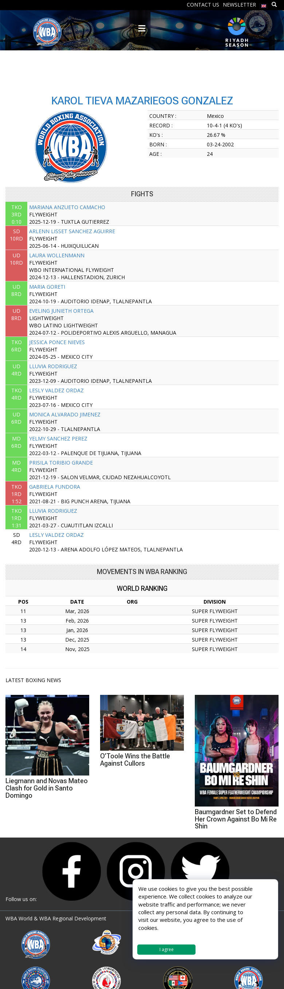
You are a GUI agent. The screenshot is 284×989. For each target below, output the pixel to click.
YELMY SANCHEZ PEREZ (58, 438)
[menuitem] (264, 4)
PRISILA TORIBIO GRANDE (61, 462)
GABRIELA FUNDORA (54, 486)
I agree (166, 949)
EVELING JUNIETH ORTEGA (61, 310)
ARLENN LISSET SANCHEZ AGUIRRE (72, 231)
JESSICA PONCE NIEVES (57, 342)
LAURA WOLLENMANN (56, 255)
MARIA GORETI (47, 286)
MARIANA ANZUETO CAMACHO (67, 207)
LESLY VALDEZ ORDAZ (56, 390)
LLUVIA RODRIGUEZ (53, 366)
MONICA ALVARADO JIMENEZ (64, 414)
